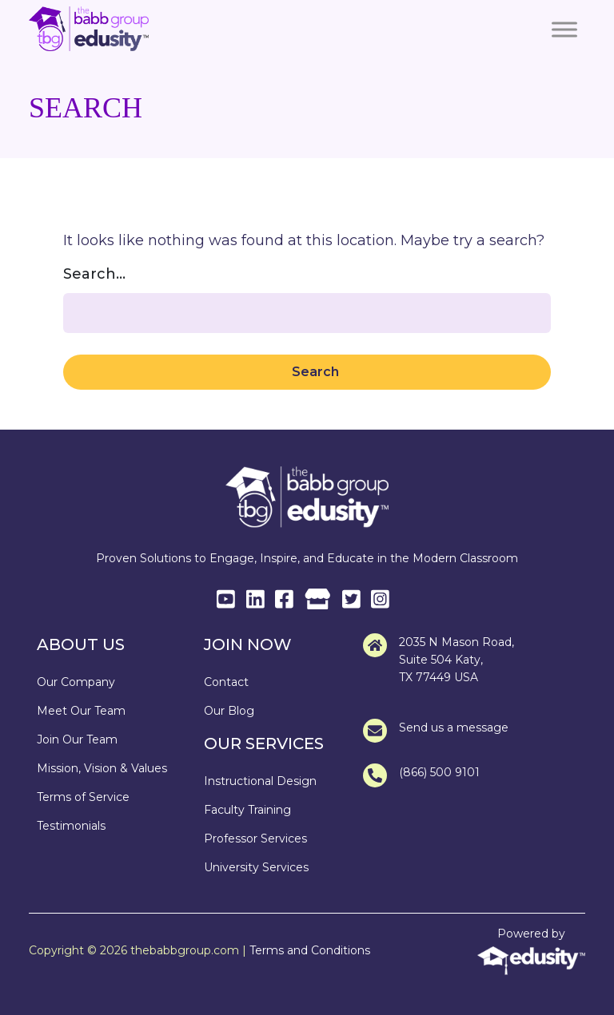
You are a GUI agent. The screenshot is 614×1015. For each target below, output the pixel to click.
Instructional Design (260, 781)
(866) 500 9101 (421, 775)
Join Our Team (77, 739)
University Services (256, 867)
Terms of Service (83, 797)
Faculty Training (247, 810)
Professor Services (255, 838)
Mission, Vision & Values (102, 768)
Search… (94, 274)
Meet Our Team (81, 711)
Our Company (76, 682)
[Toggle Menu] (564, 30)
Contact (226, 682)
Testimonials (71, 826)
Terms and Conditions (309, 950)
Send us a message (435, 731)
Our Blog (229, 711)
